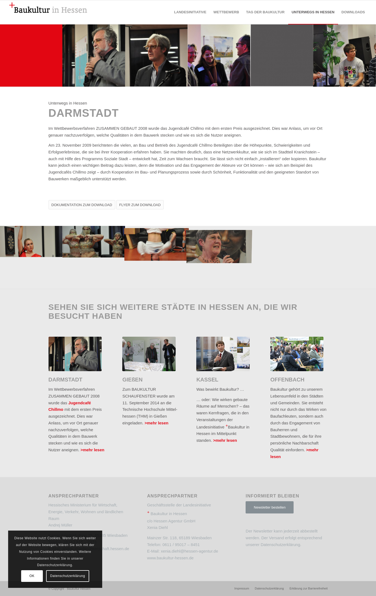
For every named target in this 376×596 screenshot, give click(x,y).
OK (32, 576)
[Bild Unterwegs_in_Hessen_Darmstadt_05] (219, 55)
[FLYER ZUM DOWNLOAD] (140, 204)
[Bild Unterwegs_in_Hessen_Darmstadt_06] (94, 55)
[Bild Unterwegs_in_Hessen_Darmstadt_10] (31, 241)
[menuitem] (190, 12)
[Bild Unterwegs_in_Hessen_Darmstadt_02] (156, 55)
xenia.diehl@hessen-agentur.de (189, 551)
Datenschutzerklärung (280, 544)
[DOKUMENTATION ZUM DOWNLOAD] (82, 204)
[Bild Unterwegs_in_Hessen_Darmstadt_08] (94, 241)
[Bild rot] (31, 55)
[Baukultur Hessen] (48, 12)
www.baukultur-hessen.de (170, 558)
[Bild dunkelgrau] (282, 55)
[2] (75, 354)
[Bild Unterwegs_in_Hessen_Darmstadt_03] (344, 55)
